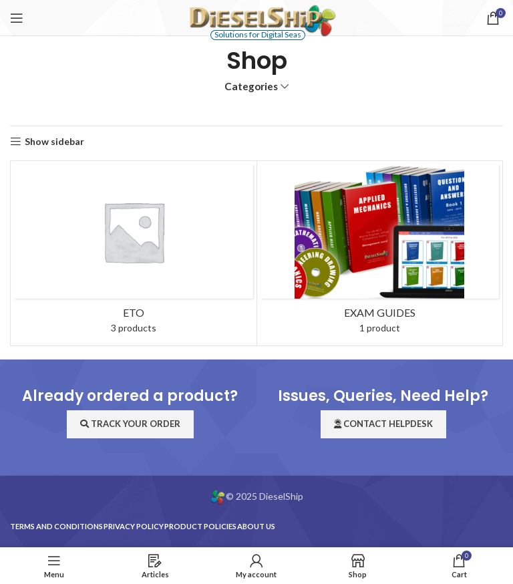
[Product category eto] (133, 253)
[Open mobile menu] (16, 18)
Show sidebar (54, 141)
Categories (251, 87)
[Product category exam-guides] (380, 253)
